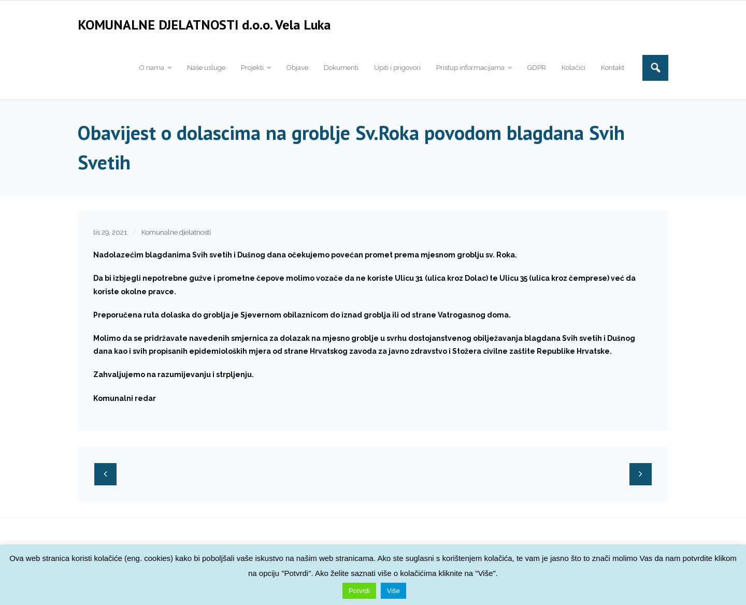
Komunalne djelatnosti (176, 237)
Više (393, 591)
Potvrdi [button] (359, 591)
